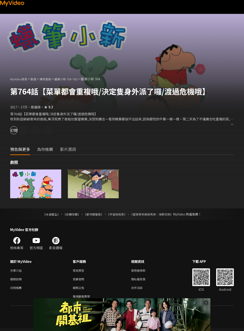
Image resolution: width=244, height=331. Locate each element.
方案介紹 (16, 270)
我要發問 (79, 280)
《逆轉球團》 (69, 214)
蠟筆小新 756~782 (73, 79)
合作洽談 (140, 289)
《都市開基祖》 (92, 214)
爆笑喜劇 (50, 79)
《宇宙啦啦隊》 (117, 214)
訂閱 (19, 130)
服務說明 (16, 280)
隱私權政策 (142, 280)
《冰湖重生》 (47, 214)
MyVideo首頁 (20, 79)
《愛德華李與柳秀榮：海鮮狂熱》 (154, 214)
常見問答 (79, 270)
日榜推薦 (16, 289)
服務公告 (79, 289)
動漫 (37, 79)
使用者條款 (142, 270)
